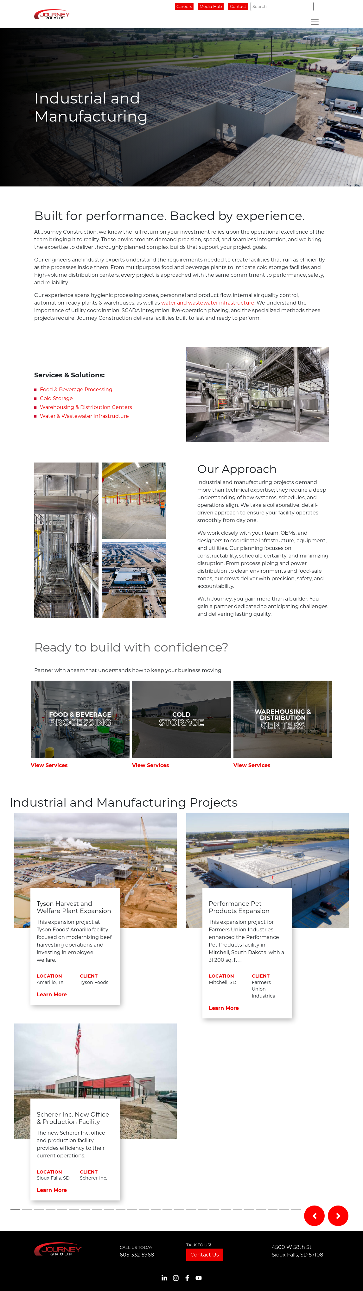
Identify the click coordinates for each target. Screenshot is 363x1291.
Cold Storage (56, 398)
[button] (314, 1216)
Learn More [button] (52, 995)
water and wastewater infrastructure (207, 303)
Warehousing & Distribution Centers (86, 407)
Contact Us (204, 1255)
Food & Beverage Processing (76, 390)
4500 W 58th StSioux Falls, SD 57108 (297, 1251)
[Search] (282, 6)
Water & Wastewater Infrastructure (84, 416)
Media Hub (211, 6)
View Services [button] (49, 765)
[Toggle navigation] (315, 22)
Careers (184, 6)
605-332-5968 (137, 1255)
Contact (238, 6)
